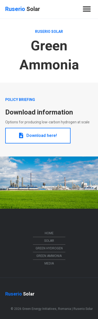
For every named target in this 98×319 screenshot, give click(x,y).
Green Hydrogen (49, 248)
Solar (49, 240)
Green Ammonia (49, 256)
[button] (38, 136)
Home (49, 233)
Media (49, 263)
